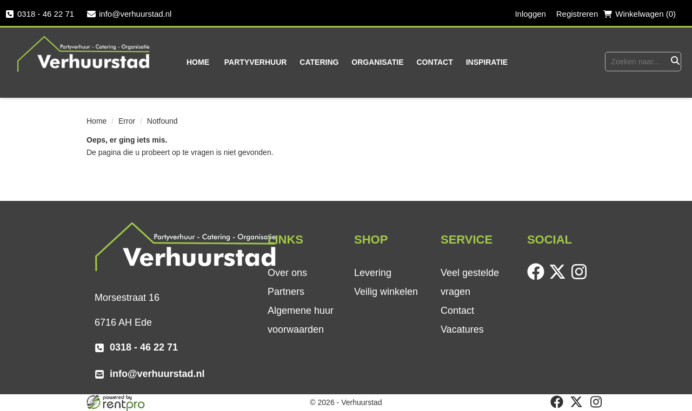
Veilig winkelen (386, 291)
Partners (286, 291)
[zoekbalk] (636, 61)
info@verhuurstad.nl (129, 13)
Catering (319, 62)
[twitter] (559, 277)
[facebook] (538, 277)
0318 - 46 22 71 (39, 13)
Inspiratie (487, 62)
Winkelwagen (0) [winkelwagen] (639, 13)
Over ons (287, 272)
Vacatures (462, 329)
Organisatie (377, 62)
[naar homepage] (84, 53)
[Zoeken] (674, 61)
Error (126, 121)
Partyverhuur (255, 62)
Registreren (577, 13)
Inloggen (530, 13)
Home (198, 62)
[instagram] (581, 277)
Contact (434, 62)
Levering (372, 272)
